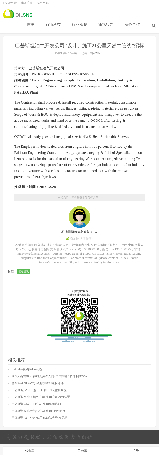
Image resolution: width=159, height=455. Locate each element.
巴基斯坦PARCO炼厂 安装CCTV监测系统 (39, 401)
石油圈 (17, 17)
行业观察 (80, 29)
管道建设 (23, 283)
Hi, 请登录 (10, 5)
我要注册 (27, 5)
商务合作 (133, 29)
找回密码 (43, 5)
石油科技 (54, 29)
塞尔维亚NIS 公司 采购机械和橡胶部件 (38, 394)
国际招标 (95, 64)
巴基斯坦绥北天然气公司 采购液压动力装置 (41, 408)
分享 (31, 450)
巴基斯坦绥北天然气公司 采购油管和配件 (39, 422)
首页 (32, 29)
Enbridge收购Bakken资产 (28, 380)
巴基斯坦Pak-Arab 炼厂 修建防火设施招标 (39, 429)
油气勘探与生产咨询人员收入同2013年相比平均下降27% (49, 387)
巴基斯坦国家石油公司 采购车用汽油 (36, 415)
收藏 (82, 450)
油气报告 (107, 29)
